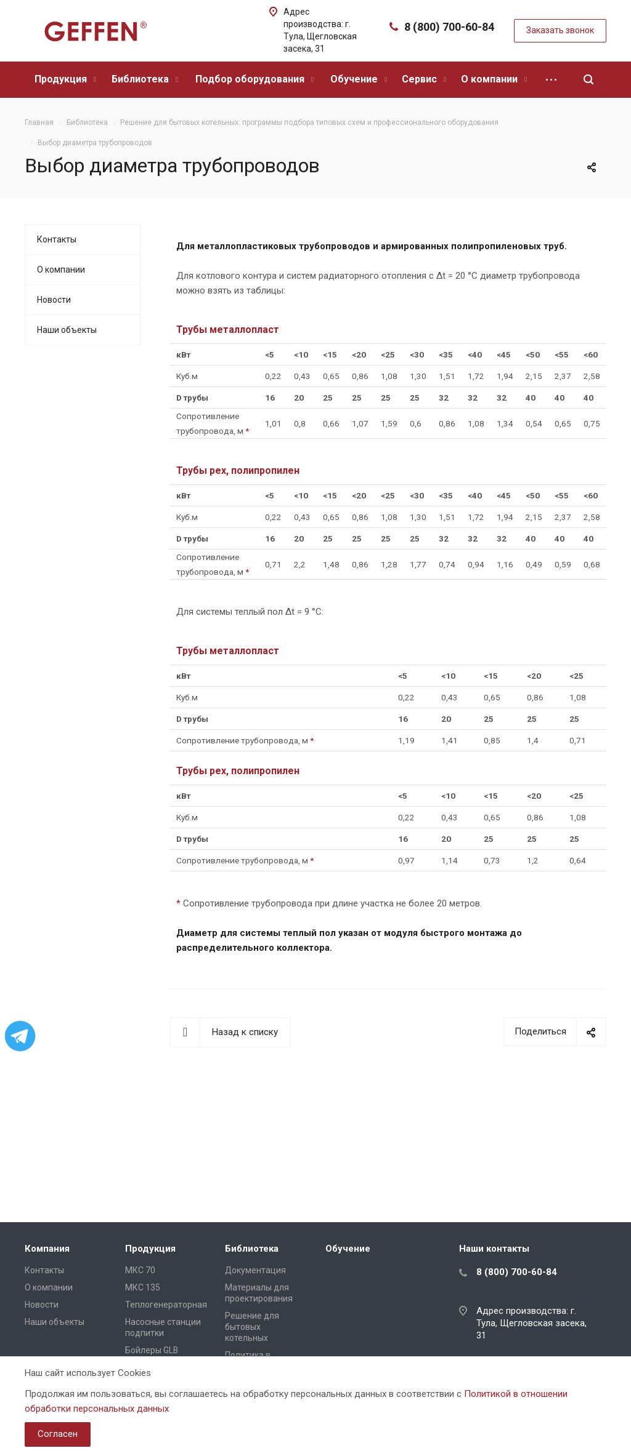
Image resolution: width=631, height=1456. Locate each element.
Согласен (58, 1433)
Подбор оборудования (254, 79)
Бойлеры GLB (151, 1350)
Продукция (65, 79)
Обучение (358, 79)
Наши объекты (67, 330)
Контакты (56, 239)
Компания (47, 1248)
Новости (54, 300)
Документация (255, 1270)
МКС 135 (142, 1287)
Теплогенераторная (166, 1305)
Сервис (424, 79)
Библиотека (145, 79)
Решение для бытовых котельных (252, 1327)
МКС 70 (140, 1270)
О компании (494, 79)
